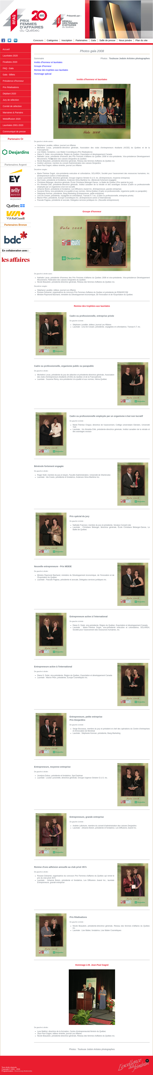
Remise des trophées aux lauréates (51, 70)
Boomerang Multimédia (23, 1071)
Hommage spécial (42, 74)
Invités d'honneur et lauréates (48, 62)
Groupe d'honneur (42, 66)
